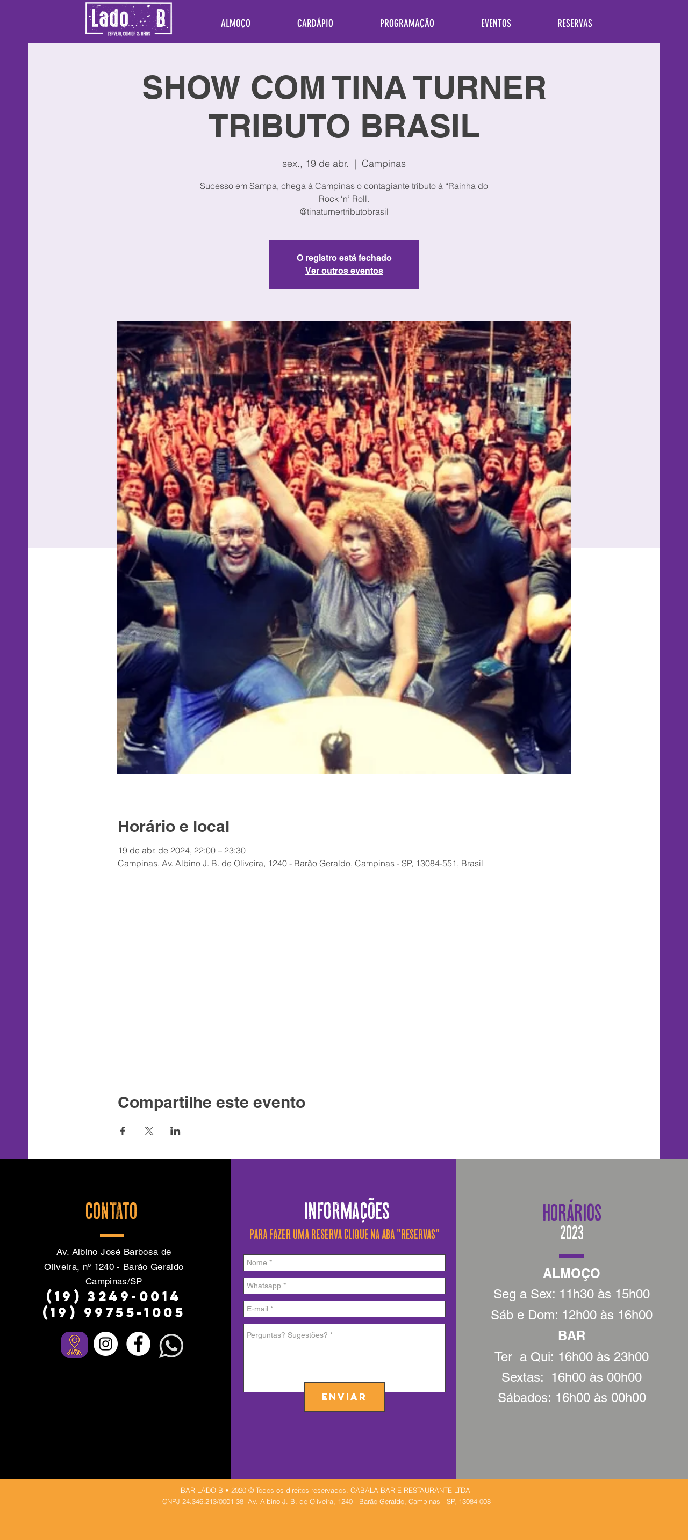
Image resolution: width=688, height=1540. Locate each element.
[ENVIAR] (344, 1397)
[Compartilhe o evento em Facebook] (123, 1131)
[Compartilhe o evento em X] (149, 1131)
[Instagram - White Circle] (106, 1344)
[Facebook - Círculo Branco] (138, 1344)
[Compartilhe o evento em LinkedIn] (175, 1131)
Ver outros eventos (344, 271)
